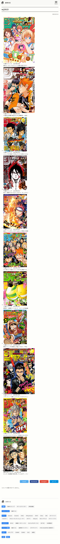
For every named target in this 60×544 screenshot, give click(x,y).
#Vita (41, 515)
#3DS (22, 515)
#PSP (36, 515)
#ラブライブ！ (34, 528)
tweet (24, 481)
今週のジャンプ (11, 506)
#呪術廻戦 (31, 506)
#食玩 (33, 532)
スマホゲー (5, 523)
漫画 (3, 506)
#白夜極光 (49, 523)
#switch (17, 515)
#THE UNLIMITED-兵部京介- (47, 528)
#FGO (11, 523)
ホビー (4, 532)
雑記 (8, 537)
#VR (46, 515)
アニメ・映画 (5, 528)
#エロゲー (4, 518)
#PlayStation (29, 515)
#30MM (17, 532)
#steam (10, 515)
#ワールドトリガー (21, 506)
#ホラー (29, 518)
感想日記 (8, 3)
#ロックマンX (43, 518)
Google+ (44, 481)
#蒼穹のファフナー (23, 528)
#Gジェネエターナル (33, 523)
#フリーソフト (52, 518)
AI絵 (3, 537)
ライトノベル (5, 511)
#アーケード (53, 515)
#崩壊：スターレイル (21, 523)
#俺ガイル (13, 511)
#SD (28, 532)
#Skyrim (35, 518)
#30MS (23, 532)
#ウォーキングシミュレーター (17, 518)
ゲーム (4, 515)
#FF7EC (43, 523)
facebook (34, 481)
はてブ (54, 481)
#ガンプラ (10, 532)
